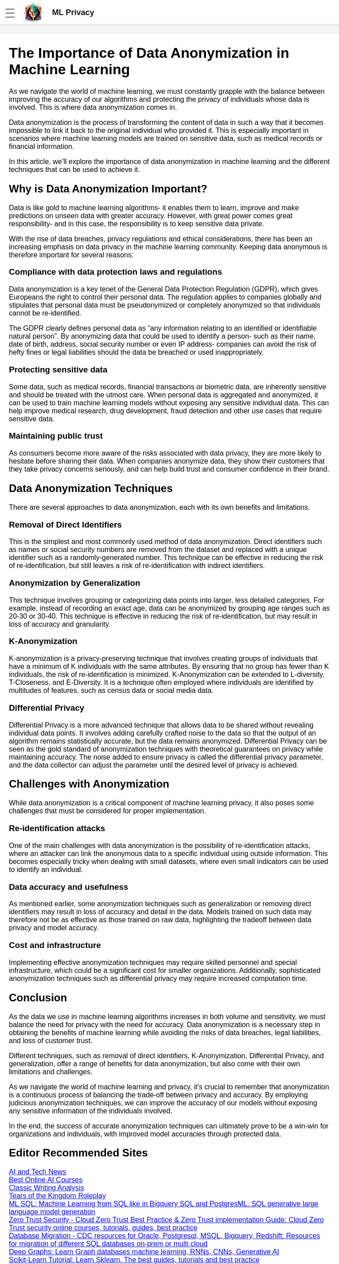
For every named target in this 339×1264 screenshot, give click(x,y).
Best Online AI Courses (45, 1180)
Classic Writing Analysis (46, 1188)
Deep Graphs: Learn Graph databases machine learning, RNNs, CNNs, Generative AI (144, 1252)
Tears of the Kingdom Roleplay (57, 1196)
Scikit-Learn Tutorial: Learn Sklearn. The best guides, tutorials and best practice (134, 1260)
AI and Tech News (37, 1172)
